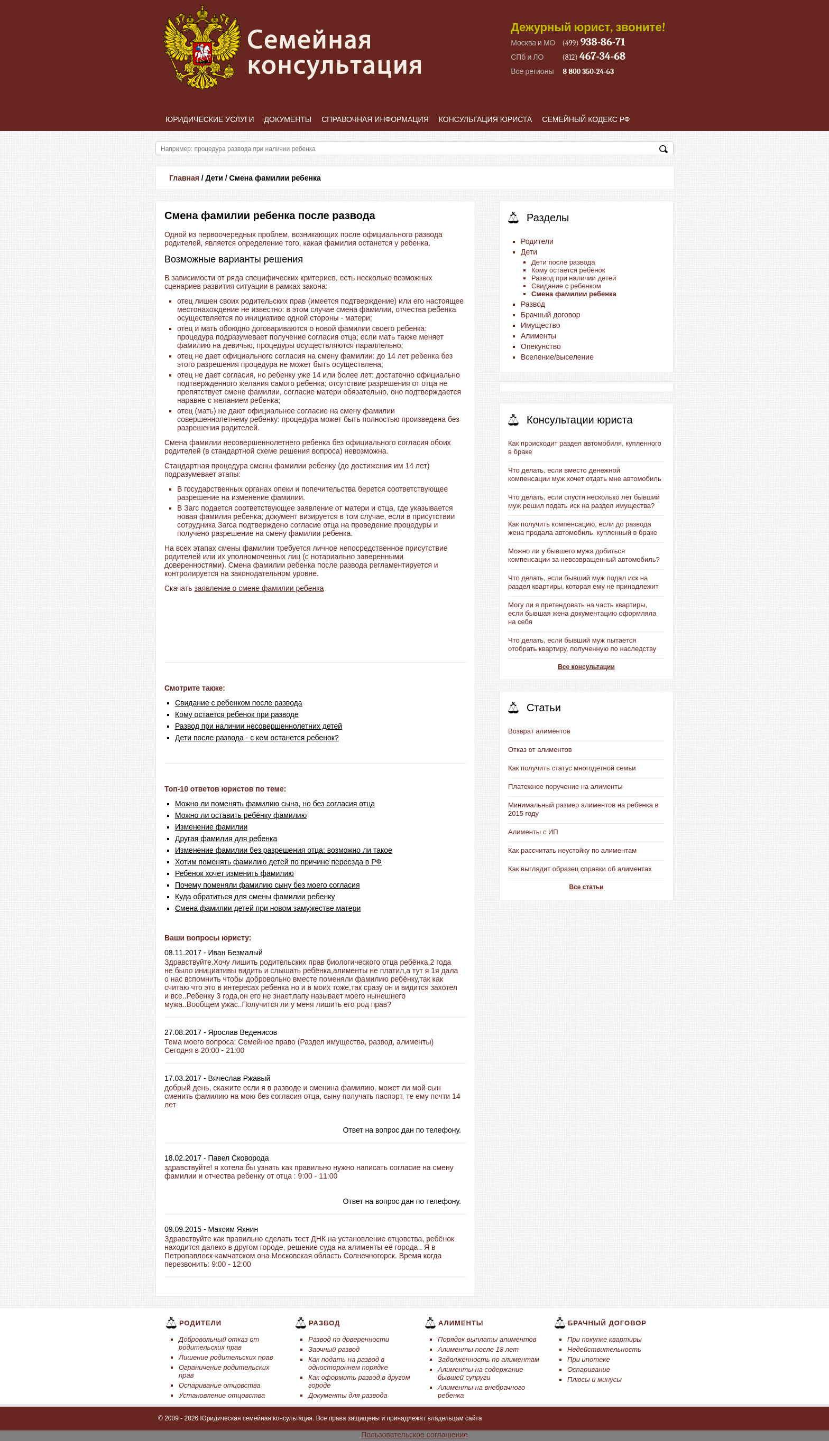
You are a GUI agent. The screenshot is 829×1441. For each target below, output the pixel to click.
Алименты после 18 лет (478, 1349)
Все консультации (586, 667)
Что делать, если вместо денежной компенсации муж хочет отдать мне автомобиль (584, 474)
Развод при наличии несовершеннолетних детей (258, 726)
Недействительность (604, 1349)
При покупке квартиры (604, 1339)
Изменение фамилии (211, 827)
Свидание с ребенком (566, 286)
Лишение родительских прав (226, 1357)
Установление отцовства (222, 1395)
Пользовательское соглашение (414, 1434)
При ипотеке (588, 1359)
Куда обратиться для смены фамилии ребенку (255, 896)
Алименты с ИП (533, 832)
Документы (288, 119)
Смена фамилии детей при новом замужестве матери (268, 908)
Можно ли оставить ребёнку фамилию (241, 815)
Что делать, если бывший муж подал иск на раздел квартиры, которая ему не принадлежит (583, 582)
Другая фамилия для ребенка (226, 838)
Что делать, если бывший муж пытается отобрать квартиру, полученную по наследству (582, 644)
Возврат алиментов (539, 731)
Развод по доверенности (348, 1339)
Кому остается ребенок (568, 270)
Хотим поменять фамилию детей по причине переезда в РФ (278, 862)
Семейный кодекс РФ (586, 119)
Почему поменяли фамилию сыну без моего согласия (267, 885)
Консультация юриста (485, 119)
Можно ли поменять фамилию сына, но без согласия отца (275, 803)
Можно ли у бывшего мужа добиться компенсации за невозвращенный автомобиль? (584, 555)
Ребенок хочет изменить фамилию (234, 873)
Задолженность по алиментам (488, 1359)
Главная (184, 178)
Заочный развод (334, 1349)
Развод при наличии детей (573, 278)
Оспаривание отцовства (220, 1385)
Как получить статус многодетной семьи (571, 768)
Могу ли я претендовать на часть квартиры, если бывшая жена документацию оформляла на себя (582, 613)
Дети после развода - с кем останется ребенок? (257, 737)
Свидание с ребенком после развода (238, 703)
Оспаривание (588, 1369)
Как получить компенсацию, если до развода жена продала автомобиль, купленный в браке (582, 528)
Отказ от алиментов (540, 750)
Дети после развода (563, 262)
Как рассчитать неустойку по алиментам (572, 850)
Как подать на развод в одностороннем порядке (348, 1363)
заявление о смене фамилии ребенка (259, 588)
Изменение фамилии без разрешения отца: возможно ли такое (283, 850)
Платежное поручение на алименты (565, 786)
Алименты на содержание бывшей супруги (480, 1373)
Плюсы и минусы (594, 1379)
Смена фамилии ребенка (573, 294)
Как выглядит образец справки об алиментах (580, 869)
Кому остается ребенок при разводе (237, 714)
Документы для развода (348, 1395)
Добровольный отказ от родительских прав (219, 1343)
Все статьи (586, 887)
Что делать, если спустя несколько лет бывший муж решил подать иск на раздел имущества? (584, 501)
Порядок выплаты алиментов (487, 1339)
